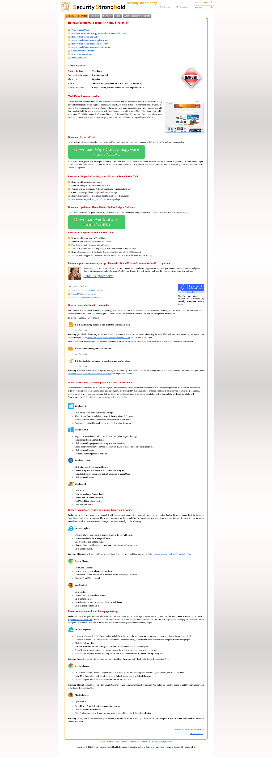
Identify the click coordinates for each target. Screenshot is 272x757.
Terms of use (134, 741)
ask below (88, 117)
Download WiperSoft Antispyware (106, 152)
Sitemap (168, 741)
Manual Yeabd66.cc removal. (83, 294)
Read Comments (78, 57)
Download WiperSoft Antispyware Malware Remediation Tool (98, 33)
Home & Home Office (76, 15)
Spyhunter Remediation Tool (80, 619)
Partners (107, 15)
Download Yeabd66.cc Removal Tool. (87, 297)
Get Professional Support (82, 51)
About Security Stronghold (137, 15)
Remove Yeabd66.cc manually (84, 37)
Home (102, 741)
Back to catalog (197, 733)
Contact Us (145, 741)
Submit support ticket (98, 276)
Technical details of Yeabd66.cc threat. (87, 290)
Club (118, 15)
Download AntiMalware (97, 222)
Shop (117, 741)
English (208, 2)
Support (124, 741)
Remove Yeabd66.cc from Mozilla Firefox (89, 44)
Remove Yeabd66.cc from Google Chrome (89, 40)
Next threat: (189, 729)
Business (95, 15)
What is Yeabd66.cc (80, 30)
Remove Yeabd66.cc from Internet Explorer (90, 47)
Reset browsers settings (81, 54)
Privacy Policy (158, 741)
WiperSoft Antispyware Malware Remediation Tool (108, 337)
